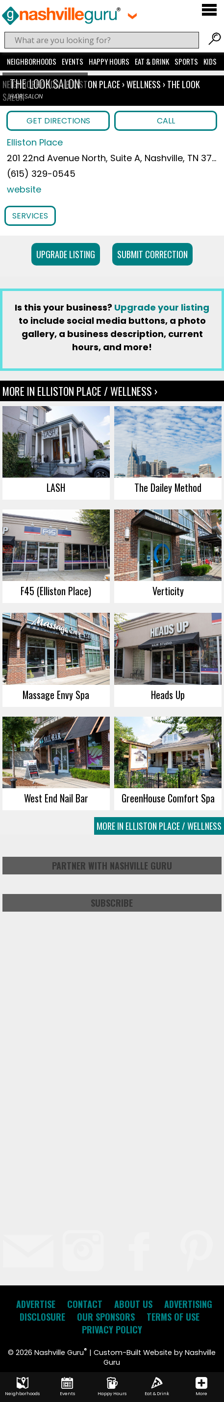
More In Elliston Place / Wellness (159, 826)
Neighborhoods (31, 61)
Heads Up (168, 694)
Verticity (168, 590)
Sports (186, 61)
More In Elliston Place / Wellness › (79, 391)
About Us (133, 1304)
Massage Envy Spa (56, 694)
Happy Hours (109, 61)
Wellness (143, 84)
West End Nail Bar (56, 798)
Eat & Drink (152, 61)
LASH (56, 487)
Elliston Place (94, 84)
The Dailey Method (167, 487)
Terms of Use (173, 1316)
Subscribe (112, 902)
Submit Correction (152, 254)
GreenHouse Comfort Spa (168, 798)
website (24, 189)
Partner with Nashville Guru (112, 865)
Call (166, 120)
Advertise (35, 1304)
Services (30, 215)
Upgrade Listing (65, 254)
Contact (84, 1304)
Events (72, 61)
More (201, 1387)
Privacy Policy (112, 1329)
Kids (210, 61)
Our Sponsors (106, 1316)
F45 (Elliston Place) (56, 590)
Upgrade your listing (161, 307)
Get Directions (58, 120)
